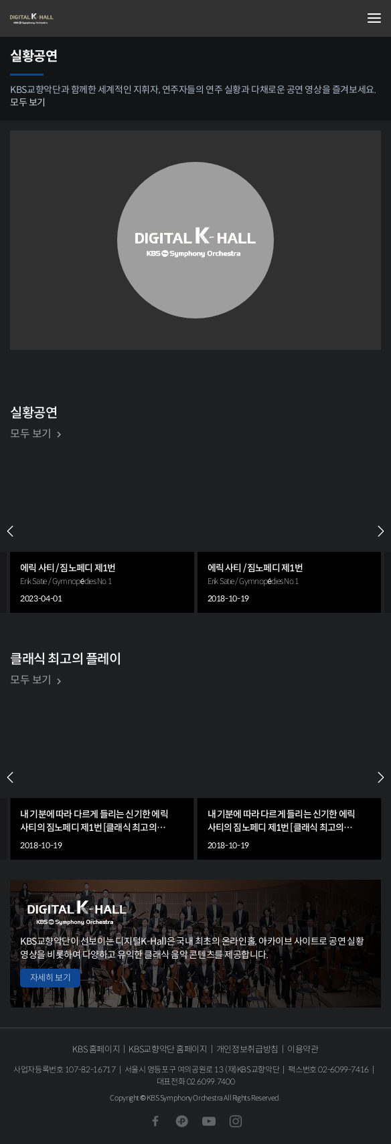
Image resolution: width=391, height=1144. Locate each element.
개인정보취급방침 (247, 1049)
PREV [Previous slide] (10, 531)
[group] (102, 531)
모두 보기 (28, 102)
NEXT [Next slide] (381, 531)
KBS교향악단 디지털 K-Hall (77, 18)
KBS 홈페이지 (96, 1049)
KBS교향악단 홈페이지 (168, 1049)
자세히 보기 (50, 977)
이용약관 (303, 1049)
